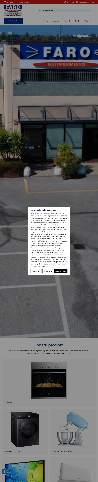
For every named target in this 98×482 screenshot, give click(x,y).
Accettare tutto (60, 271)
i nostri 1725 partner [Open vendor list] (40, 213)
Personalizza (36, 271)
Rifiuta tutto (48, 271)
